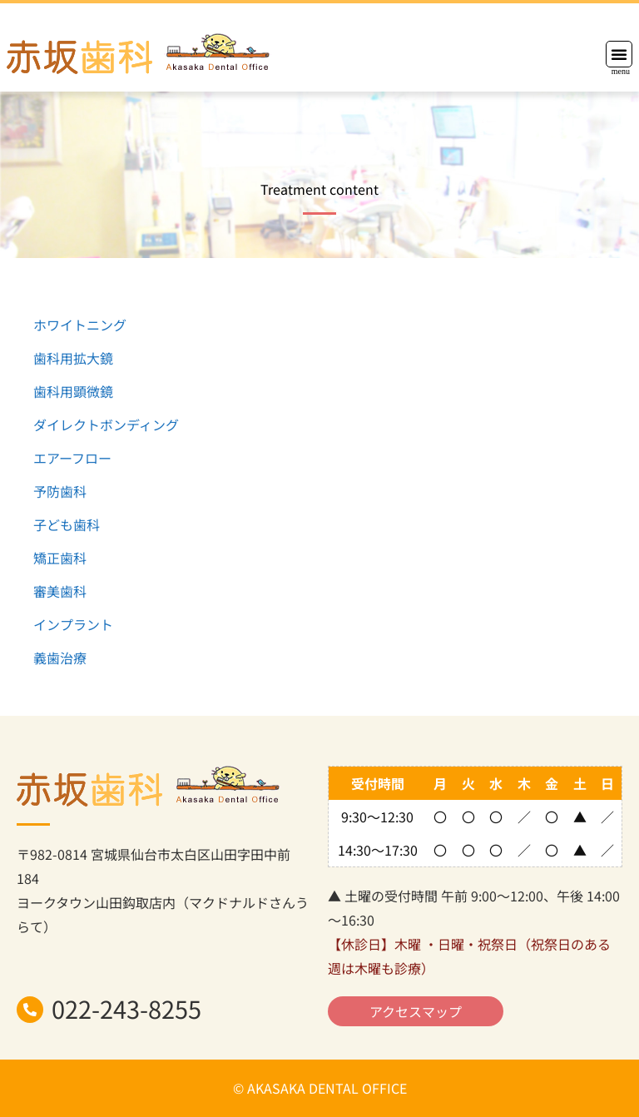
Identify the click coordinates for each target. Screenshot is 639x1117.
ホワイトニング (79, 325)
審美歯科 (60, 591)
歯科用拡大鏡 (73, 358)
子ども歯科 (66, 524)
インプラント (73, 624)
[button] (619, 54)
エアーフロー (72, 458)
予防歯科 (60, 491)
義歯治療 (60, 658)
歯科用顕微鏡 (73, 391)
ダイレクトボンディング (106, 424)
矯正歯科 (60, 558)
